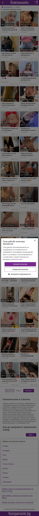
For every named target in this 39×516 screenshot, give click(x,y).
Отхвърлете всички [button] (20, 269)
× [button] (34, 240)
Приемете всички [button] (20, 264)
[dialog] (19, 258)
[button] (19, 274)
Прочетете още (16, 259)
